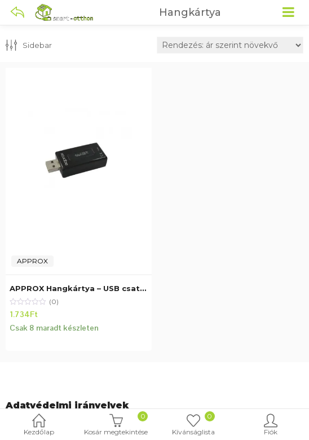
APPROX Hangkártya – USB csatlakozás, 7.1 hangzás (117, 288)
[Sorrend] (230, 45)
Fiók (270, 425)
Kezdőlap (38, 425)
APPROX (32, 261)
